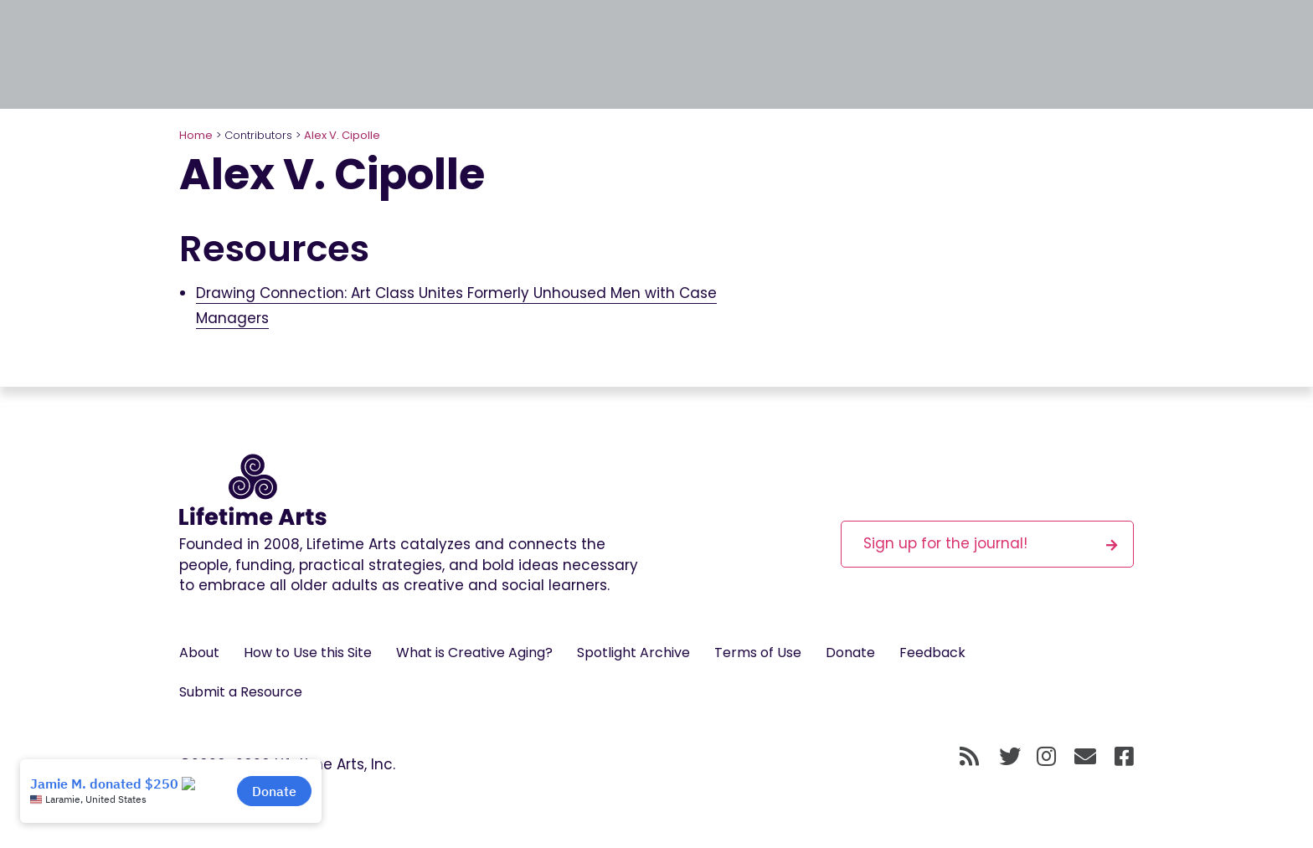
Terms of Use (757, 652)
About (199, 652)
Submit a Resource (240, 692)
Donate (850, 652)
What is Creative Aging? (474, 652)
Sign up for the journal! (990, 542)
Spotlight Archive (633, 652)
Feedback (932, 652)
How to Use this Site (308, 652)
